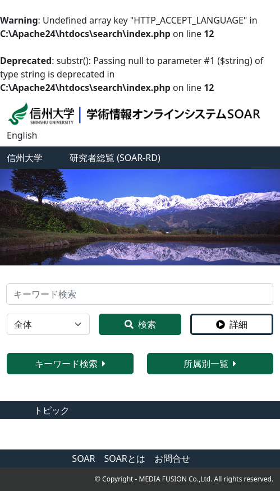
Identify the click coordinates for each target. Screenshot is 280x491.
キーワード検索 (70, 363)
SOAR (83, 458)
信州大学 (25, 158)
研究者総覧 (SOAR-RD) (115, 158)
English (22, 135)
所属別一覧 (209, 363)
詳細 (231, 324)
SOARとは (124, 458)
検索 (140, 324)
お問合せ (172, 458)
